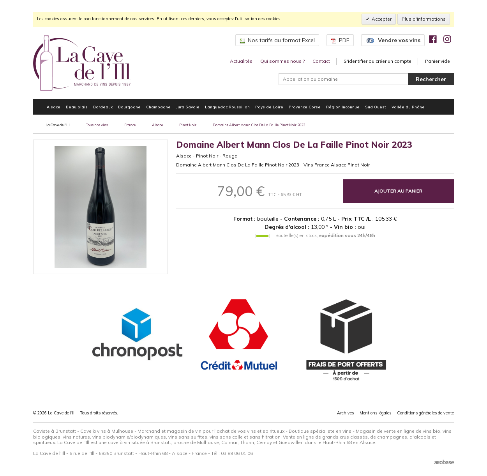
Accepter (382, 19)
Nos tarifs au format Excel (277, 40)
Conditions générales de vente (425, 413)
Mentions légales (375, 413)
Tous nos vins (97, 125)
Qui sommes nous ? (282, 61)
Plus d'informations (424, 19)
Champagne (158, 106)
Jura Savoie (187, 106)
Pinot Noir (187, 125)
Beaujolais (77, 106)
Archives (345, 413)
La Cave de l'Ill (58, 125)
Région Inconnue (343, 106)
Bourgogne (129, 106)
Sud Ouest (375, 106)
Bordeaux (103, 106)
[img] (433, 39)
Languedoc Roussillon (227, 106)
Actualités (241, 61)
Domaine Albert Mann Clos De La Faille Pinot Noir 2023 (259, 125)
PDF (340, 40)
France (130, 125)
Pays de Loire (269, 106)
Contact (321, 61)
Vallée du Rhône (408, 106)
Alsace (53, 106)
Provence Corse (305, 106)
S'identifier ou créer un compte (377, 61)
